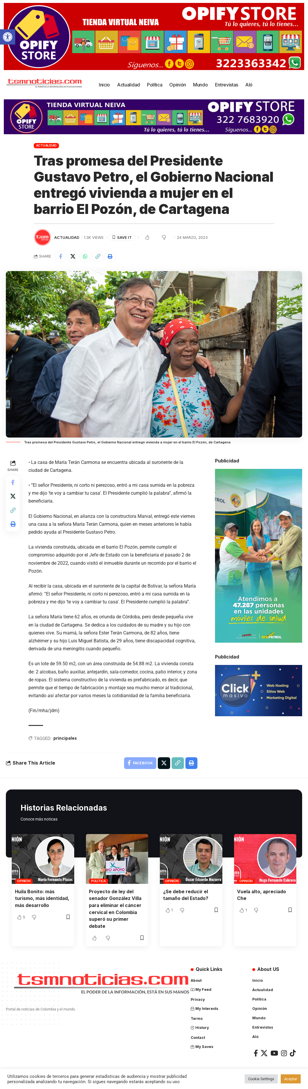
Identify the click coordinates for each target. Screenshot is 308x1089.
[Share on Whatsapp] (86, 256)
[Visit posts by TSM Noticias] (42, 237)
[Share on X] (73, 256)
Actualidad (46, 145)
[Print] (111, 256)
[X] (264, 1053)
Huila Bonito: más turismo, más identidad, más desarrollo (42, 898)
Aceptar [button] (290, 1079)
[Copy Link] (98, 256)
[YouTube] (274, 1053)
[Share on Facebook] (60, 256)
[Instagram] (284, 1053)
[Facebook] (255, 1053)
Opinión (23, 881)
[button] (7, 37)
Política (98, 881)
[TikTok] (292, 1053)
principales (65, 738)
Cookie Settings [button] (261, 1079)
